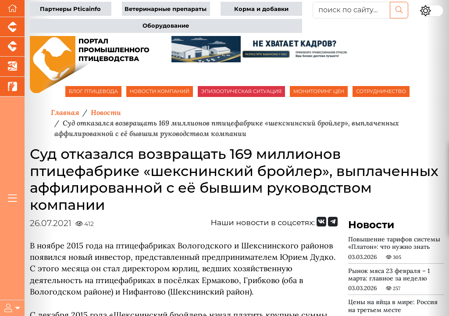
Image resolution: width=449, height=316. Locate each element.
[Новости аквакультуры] (12, 66)
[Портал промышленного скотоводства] (12, 47)
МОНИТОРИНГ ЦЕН (318, 91)
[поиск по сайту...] (351, 10)
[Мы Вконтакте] (321, 221)
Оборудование (166, 25)
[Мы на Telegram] (333, 221)
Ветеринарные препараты (166, 9)
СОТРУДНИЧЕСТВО (381, 91)
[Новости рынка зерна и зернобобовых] (12, 87)
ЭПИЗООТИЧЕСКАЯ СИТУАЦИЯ (241, 91)
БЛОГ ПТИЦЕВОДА (93, 91)
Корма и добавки (261, 9)
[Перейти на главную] (12, 8)
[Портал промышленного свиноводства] (12, 27)
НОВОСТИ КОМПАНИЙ (159, 91)
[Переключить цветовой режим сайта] (431, 11)
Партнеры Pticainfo (70, 9)
